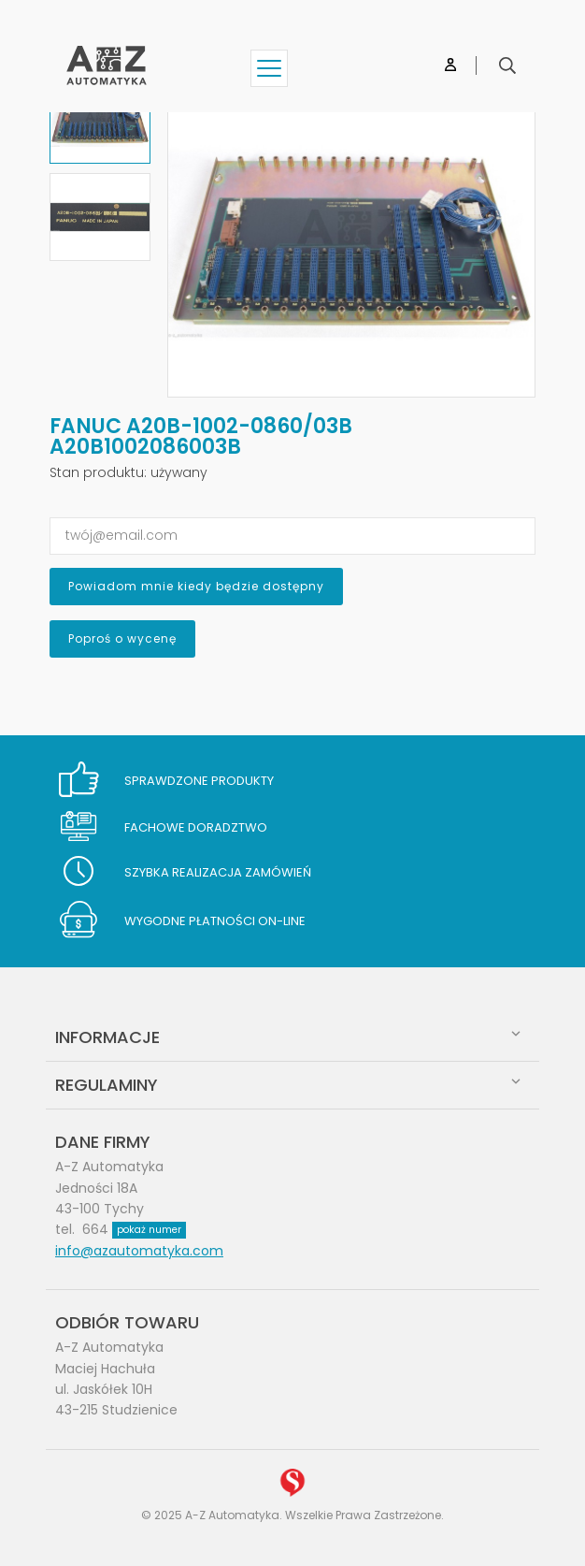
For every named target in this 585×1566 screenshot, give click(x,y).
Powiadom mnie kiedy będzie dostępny (196, 586)
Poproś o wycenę (122, 638)
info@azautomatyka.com (139, 1250)
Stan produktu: (98, 472)
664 (134, 1229)
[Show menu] (269, 68)
